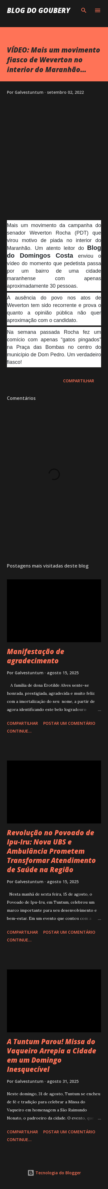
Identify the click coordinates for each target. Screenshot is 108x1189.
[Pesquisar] (83, 10)
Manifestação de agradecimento (35, 656)
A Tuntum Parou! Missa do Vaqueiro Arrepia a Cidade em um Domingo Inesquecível (51, 1055)
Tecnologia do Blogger (54, 1172)
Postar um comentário (69, 723)
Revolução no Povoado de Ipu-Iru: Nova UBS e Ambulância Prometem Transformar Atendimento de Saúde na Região (51, 851)
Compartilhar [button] (78, 380)
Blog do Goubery (38, 10)
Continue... (19, 731)
